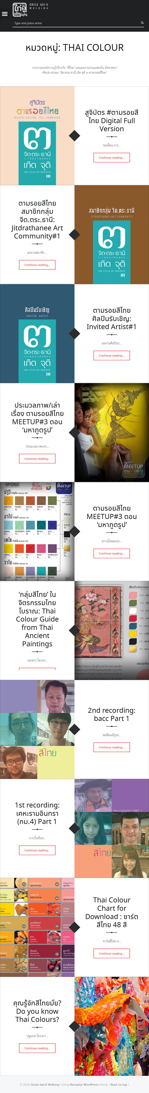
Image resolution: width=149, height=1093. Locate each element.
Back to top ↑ (120, 1084)
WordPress (91, 1084)
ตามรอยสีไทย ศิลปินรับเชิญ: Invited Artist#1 (112, 319)
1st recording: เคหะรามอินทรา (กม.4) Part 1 (37, 814)
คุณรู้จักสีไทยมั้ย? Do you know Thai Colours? (37, 1011)
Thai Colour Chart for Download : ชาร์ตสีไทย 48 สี (111, 912)
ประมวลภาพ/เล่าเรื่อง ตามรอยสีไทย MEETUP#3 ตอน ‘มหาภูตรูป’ (37, 418)
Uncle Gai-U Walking (45, 1084)
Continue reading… (114, 156)
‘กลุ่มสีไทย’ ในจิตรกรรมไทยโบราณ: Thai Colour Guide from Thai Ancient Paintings (37, 619)
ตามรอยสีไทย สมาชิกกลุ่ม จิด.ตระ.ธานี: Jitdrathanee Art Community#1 (37, 220)
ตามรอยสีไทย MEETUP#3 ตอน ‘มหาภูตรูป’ (112, 517)
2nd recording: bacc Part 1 (112, 715)
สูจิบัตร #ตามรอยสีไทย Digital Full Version (112, 121)
